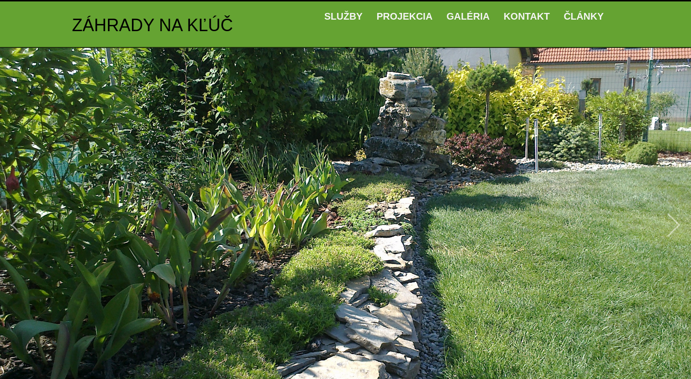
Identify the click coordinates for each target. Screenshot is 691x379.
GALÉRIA (467, 16)
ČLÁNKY (584, 16)
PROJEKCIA (405, 16)
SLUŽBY (343, 16)
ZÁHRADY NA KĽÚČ (152, 25)
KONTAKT (526, 16)
